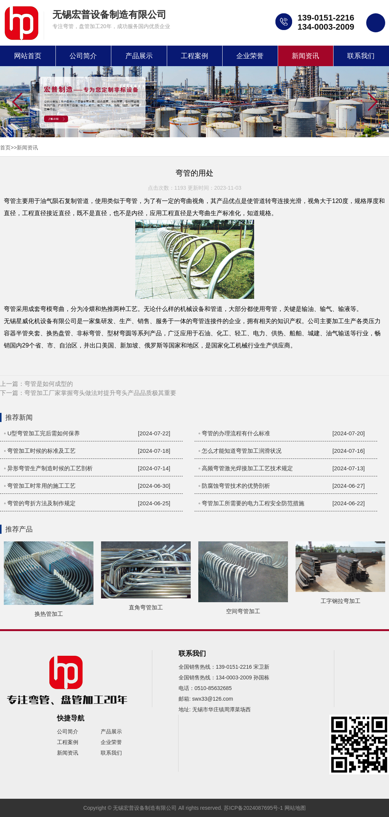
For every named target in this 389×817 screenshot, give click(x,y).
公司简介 (83, 56)
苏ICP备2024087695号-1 (253, 808)
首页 (5, 147)
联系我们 (361, 56)
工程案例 (194, 56)
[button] (372, 102)
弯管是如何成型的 (48, 384)
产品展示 (139, 56)
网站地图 (295, 808)
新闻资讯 (305, 56)
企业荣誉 (250, 56)
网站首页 (27, 56)
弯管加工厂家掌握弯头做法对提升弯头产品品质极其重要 (100, 393)
